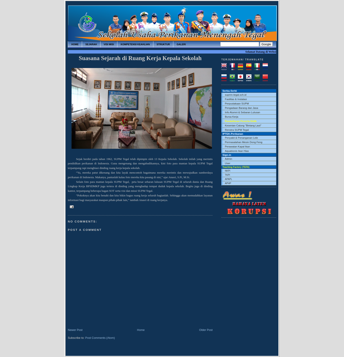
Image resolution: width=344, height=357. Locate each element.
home (75, 44)
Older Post (206, 330)
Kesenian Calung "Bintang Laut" (243, 125)
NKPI (227, 170)
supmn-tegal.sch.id (235, 94)
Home (141, 330)
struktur (163, 44)
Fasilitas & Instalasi (236, 99)
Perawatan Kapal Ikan (237, 146)
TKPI (227, 175)
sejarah (91, 44)
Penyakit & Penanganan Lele (241, 137)
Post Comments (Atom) (100, 337)
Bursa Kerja (231, 116)
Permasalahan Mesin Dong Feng (243, 142)
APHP (228, 183)
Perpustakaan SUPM (237, 103)
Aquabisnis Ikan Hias (237, 150)
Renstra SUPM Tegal (237, 129)
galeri (181, 44)
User (227, 163)
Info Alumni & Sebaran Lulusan (242, 112)
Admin (228, 158)
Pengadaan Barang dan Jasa (241, 107)
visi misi (109, 44)
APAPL (228, 179)
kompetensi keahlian (135, 44)
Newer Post (75, 330)
